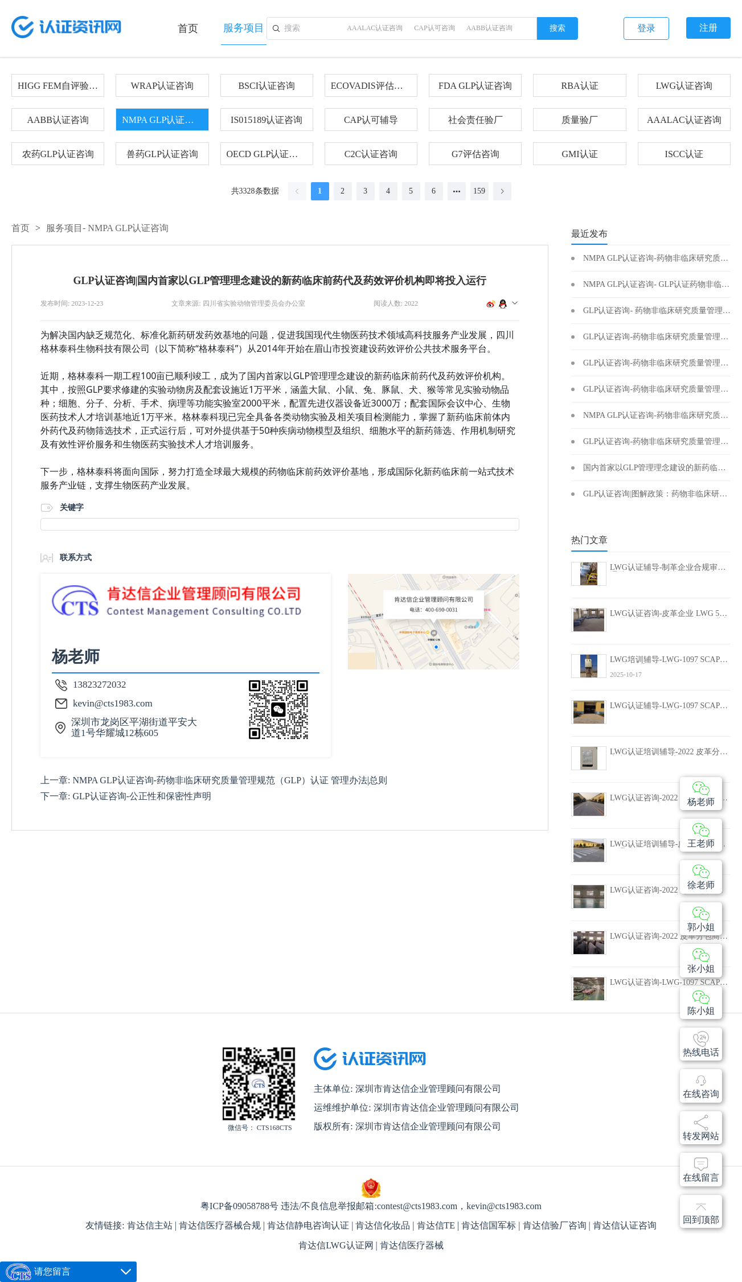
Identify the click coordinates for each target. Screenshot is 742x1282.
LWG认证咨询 (684, 86)
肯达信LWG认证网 (336, 1245)
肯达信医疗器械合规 (221, 1225)
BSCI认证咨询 (266, 86)
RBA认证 (579, 86)
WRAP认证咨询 (162, 86)
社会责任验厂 (475, 120)
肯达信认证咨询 (625, 1225)
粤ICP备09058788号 (239, 1206)
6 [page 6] (434, 191)
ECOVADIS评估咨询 (371, 86)
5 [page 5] (411, 191)
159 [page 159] (479, 191)
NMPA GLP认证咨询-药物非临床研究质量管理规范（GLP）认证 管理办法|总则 (229, 780)
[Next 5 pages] (457, 191)
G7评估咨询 (475, 154)
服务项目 (243, 28)
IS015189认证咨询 (266, 120)
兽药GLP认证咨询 (162, 154)
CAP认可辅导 (371, 120)
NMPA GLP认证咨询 (162, 120)
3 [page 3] (365, 191)
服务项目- (107, 228)
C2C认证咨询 (371, 154)
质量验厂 (579, 120)
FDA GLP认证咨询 (475, 86)
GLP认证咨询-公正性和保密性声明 (141, 796)
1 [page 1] (320, 191)
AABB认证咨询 (57, 120)
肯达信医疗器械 (412, 1245)
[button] (514, 303)
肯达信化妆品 (383, 1225)
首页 (188, 28)
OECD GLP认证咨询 (267, 154)
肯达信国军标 (489, 1225)
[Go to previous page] (297, 191)
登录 (646, 28)
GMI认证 (580, 154)
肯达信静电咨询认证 (309, 1225)
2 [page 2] (343, 191)
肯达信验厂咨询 (556, 1225)
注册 (708, 27)
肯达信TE (437, 1225)
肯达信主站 (151, 1225)
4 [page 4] (388, 191)
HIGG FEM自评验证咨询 (58, 86)
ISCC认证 (684, 154)
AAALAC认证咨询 (684, 120)
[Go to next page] (502, 191)
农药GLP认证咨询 (58, 154)
